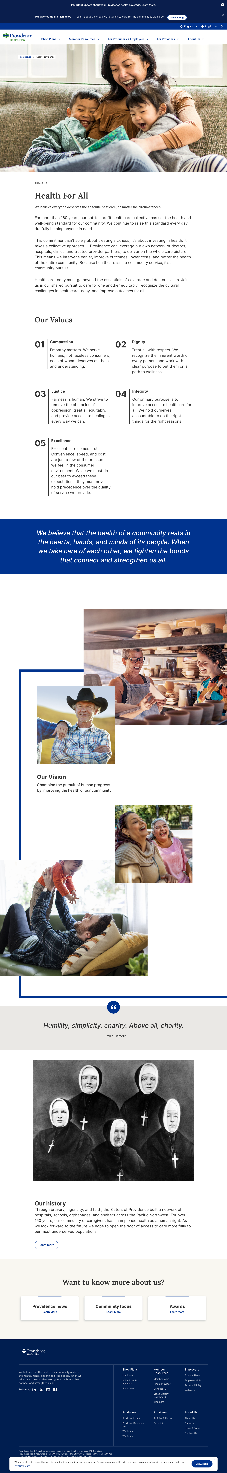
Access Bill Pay (192, 1384)
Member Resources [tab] (81, 38)
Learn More (49, 1313)
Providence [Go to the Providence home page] (25, 57)
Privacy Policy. (22, 1465)
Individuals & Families (133, 1380)
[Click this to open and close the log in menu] (209, 27)
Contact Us (190, 1427)
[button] (129, 1385)
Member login (161, 1380)
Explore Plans (192, 1376)
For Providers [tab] (165, 38)
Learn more (46, 1245)
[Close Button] (222, 4)
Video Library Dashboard (160, 1394)
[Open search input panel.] (222, 27)
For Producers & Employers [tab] (125, 38)
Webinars (158, 1399)
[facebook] (55, 1391)
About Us (189, 1415)
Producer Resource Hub (132, 1421)
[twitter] (41, 1391)
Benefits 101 (160, 1388)
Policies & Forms (162, 1415)
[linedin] (34, 1391)
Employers (127, 1384)
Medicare (127, 1376)
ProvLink (158, 1419)
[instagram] (48, 1391)
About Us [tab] (194, 38)
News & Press (192, 1423)
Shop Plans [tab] (48, 38)
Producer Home (130, 1415)
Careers (189, 1419)
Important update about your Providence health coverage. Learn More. (113, 4)
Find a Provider (161, 1384)
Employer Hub (192, 1380)
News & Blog (179, 16)
